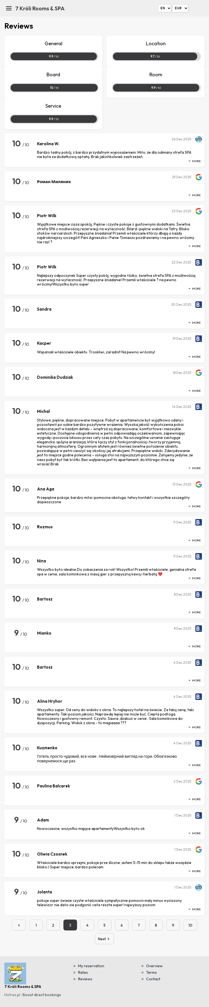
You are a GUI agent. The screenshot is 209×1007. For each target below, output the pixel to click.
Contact (153, 978)
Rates (83, 972)
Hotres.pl (12, 994)
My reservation (91, 965)
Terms (151, 972)
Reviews (85, 978)
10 (190, 925)
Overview (154, 965)
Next (104, 938)
